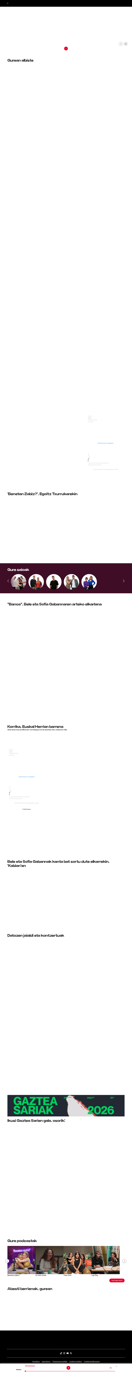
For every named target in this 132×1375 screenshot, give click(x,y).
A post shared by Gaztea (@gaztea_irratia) (105, 469)
